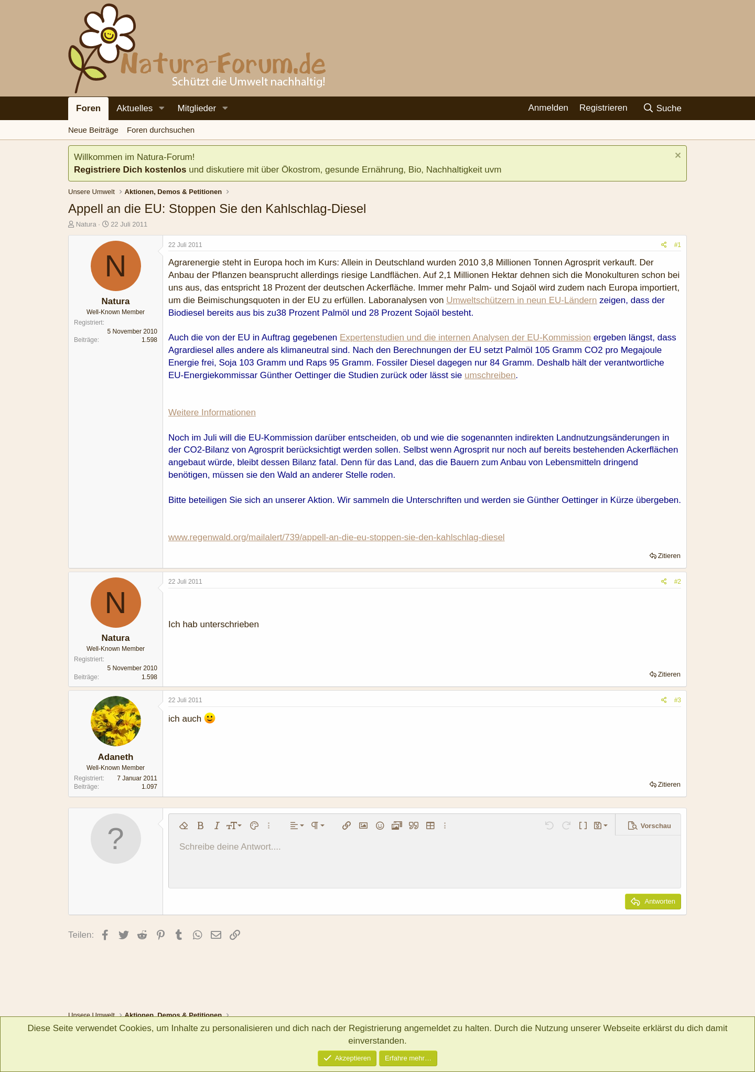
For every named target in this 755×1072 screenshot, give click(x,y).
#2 (677, 581)
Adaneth (116, 757)
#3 (677, 700)
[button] (161, 108)
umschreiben (490, 375)
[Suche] (662, 108)
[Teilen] (664, 245)
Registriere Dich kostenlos (130, 170)
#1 (677, 245)
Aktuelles (134, 108)
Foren (88, 108)
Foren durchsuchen (161, 129)
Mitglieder (196, 108)
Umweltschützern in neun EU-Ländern (521, 300)
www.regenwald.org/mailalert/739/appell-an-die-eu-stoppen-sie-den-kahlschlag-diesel (336, 537)
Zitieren (669, 556)
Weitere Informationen (212, 412)
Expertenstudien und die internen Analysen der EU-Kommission (465, 337)
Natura (86, 224)
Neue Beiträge (93, 129)
